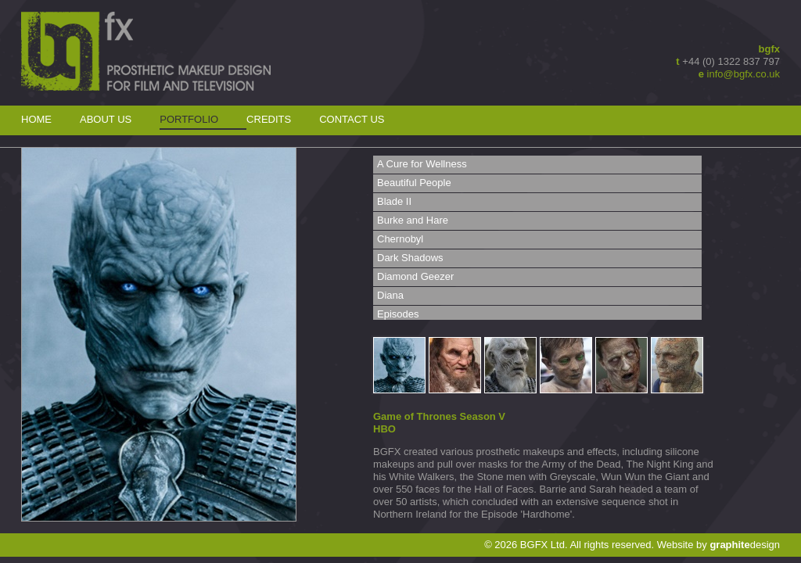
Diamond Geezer (415, 276)
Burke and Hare (412, 220)
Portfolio (189, 119)
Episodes (397, 314)
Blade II (394, 201)
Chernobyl (400, 239)
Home (36, 119)
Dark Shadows (410, 258)
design (744, 544)
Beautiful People (414, 182)
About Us (105, 119)
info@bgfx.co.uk (743, 74)
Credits (268, 119)
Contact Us (351, 119)
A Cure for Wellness (422, 164)
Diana (390, 295)
